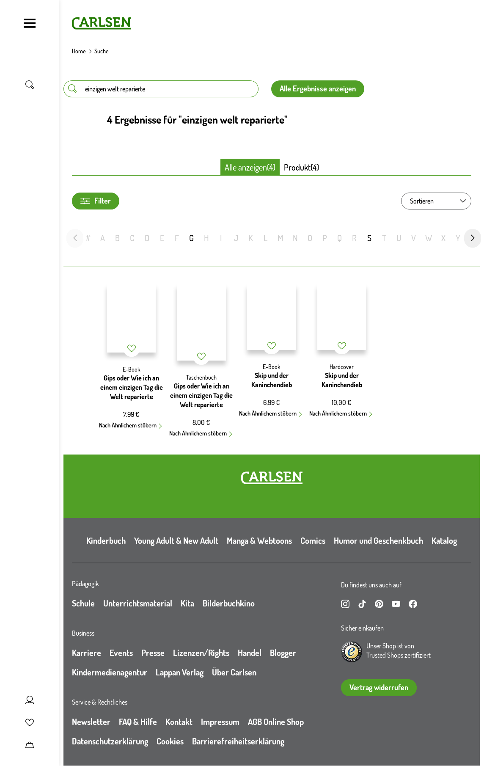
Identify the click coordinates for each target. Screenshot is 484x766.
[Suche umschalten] (29, 84)
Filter (95, 201)
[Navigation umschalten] (29, 23)
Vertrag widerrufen (378, 687)
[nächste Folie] (472, 238)
